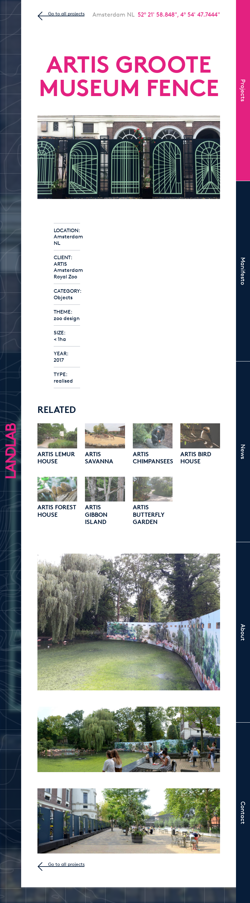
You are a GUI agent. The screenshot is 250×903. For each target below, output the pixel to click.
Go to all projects (66, 13)
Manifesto (243, 271)
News (243, 451)
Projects (243, 90)
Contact (243, 812)
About (243, 632)
